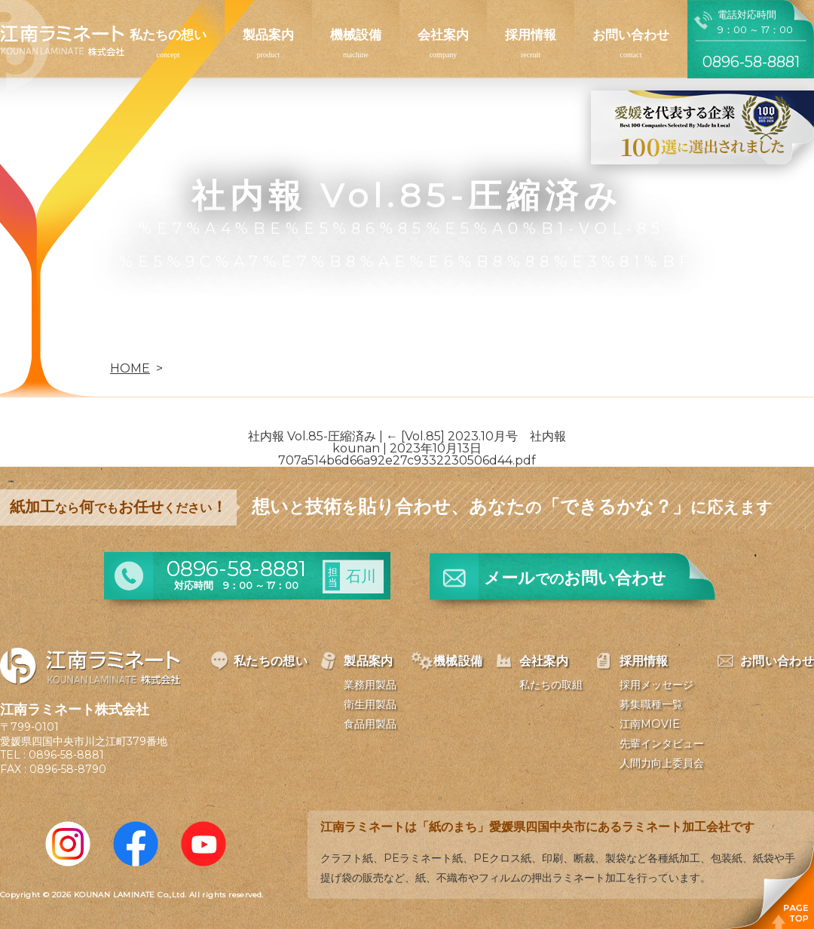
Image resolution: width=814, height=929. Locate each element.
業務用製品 (370, 684)
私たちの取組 (551, 684)
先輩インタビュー (662, 743)
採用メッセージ (656, 684)
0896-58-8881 (66, 755)
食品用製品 (370, 724)
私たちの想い (168, 34)
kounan (356, 448)
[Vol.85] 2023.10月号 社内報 (476, 436)
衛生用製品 (370, 704)
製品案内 (268, 34)
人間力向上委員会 (662, 763)
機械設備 (355, 34)
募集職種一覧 (651, 704)
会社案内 (443, 34)
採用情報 (530, 34)
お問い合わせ (630, 34)
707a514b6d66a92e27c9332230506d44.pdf (407, 460)
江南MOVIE (650, 724)
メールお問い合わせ (575, 578)
